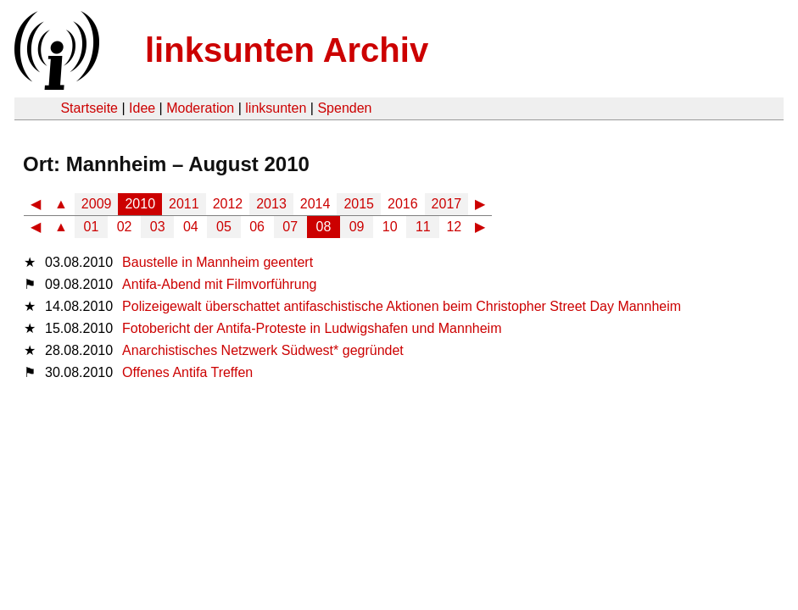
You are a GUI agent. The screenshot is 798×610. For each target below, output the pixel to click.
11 (423, 226)
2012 (228, 204)
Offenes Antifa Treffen (187, 372)
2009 (96, 204)
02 (124, 226)
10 (390, 226)
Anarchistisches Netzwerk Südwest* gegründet (263, 350)
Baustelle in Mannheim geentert (217, 262)
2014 (315, 204)
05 (224, 226)
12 (453, 226)
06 (257, 226)
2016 (403, 204)
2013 (271, 204)
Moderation (200, 108)
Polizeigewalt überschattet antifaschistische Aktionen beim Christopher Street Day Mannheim (401, 306)
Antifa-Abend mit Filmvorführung (219, 284)
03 (157, 226)
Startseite (89, 108)
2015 (358, 204)
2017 (447, 204)
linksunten (275, 108)
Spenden (344, 108)
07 (290, 226)
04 (190, 226)
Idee (142, 108)
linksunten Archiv (286, 50)
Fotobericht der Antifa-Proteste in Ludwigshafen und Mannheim (311, 328)
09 (357, 226)
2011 (184, 204)
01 (91, 226)
